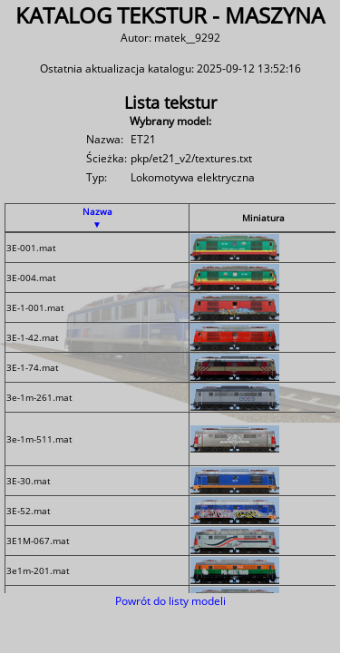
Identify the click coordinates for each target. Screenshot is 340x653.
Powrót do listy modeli (170, 601)
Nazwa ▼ (97, 217)
